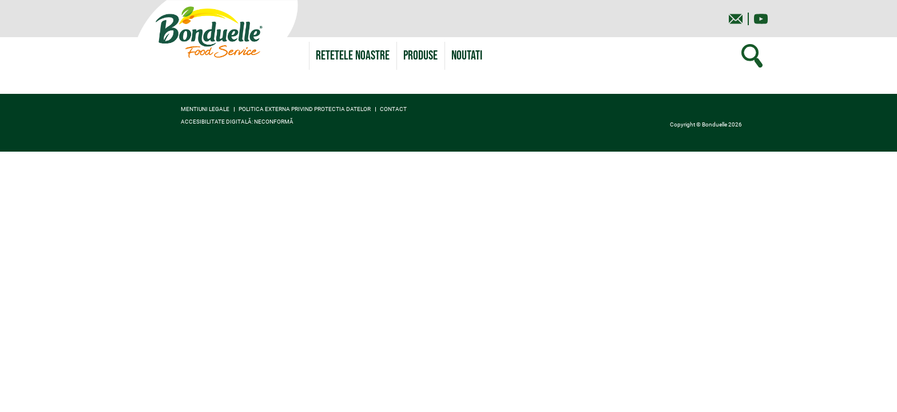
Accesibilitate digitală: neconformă (237, 122)
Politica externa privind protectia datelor (305, 109)
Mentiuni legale (205, 109)
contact (393, 109)
